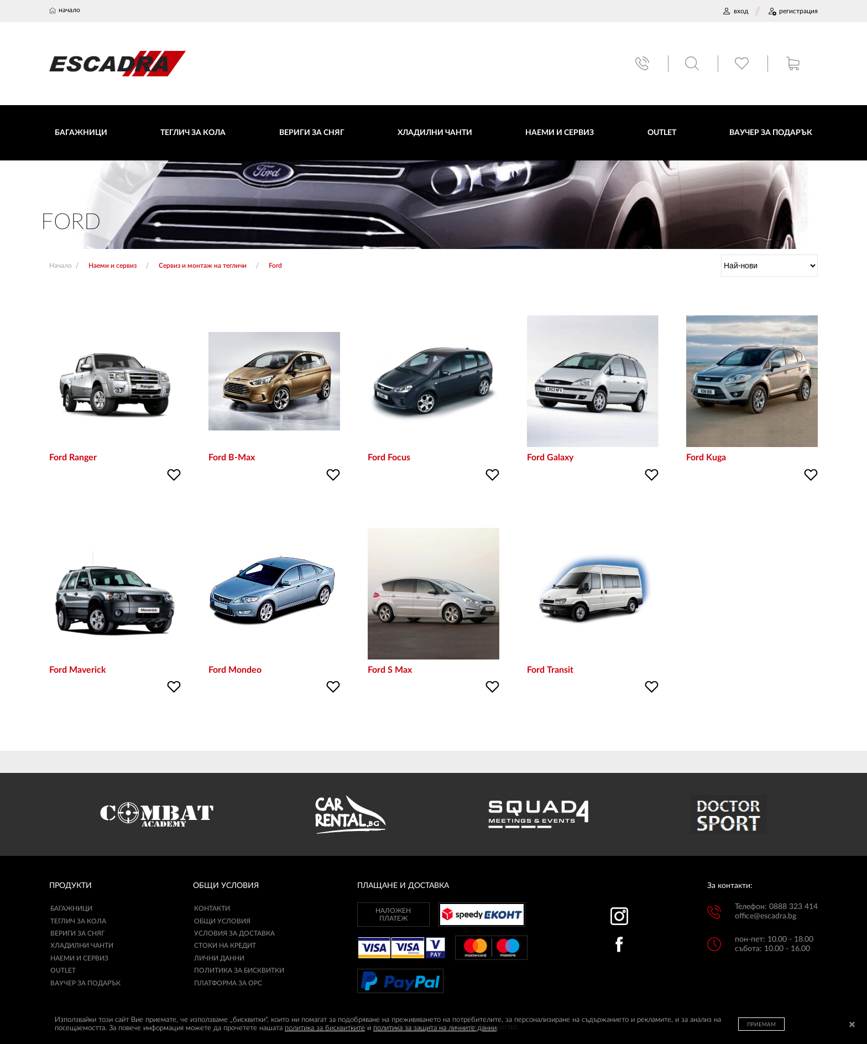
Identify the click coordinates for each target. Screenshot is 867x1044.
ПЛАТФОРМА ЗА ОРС (228, 983)
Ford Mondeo (235, 670)
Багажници (71, 909)
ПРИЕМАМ (761, 1024)
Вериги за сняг (77, 934)
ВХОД (735, 11)
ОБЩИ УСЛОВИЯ (222, 921)
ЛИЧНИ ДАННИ (219, 959)
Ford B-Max (231, 458)
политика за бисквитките (325, 1028)
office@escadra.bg (765, 917)
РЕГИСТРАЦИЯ (792, 11)
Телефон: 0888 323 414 (776, 908)
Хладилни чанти (81, 946)
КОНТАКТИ (212, 909)
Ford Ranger (73, 458)
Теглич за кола (78, 921)
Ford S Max (390, 670)
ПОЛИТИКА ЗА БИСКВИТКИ (239, 971)
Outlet (63, 971)
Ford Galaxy (550, 458)
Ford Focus (389, 458)
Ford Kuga (706, 458)
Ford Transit (550, 670)
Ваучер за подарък (85, 983)
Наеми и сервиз (79, 959)
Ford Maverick (77, 670)
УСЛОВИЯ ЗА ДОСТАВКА (234, 934)
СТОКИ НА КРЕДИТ (225, 946)
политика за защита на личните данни (435, 1028)
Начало (60, 266)
